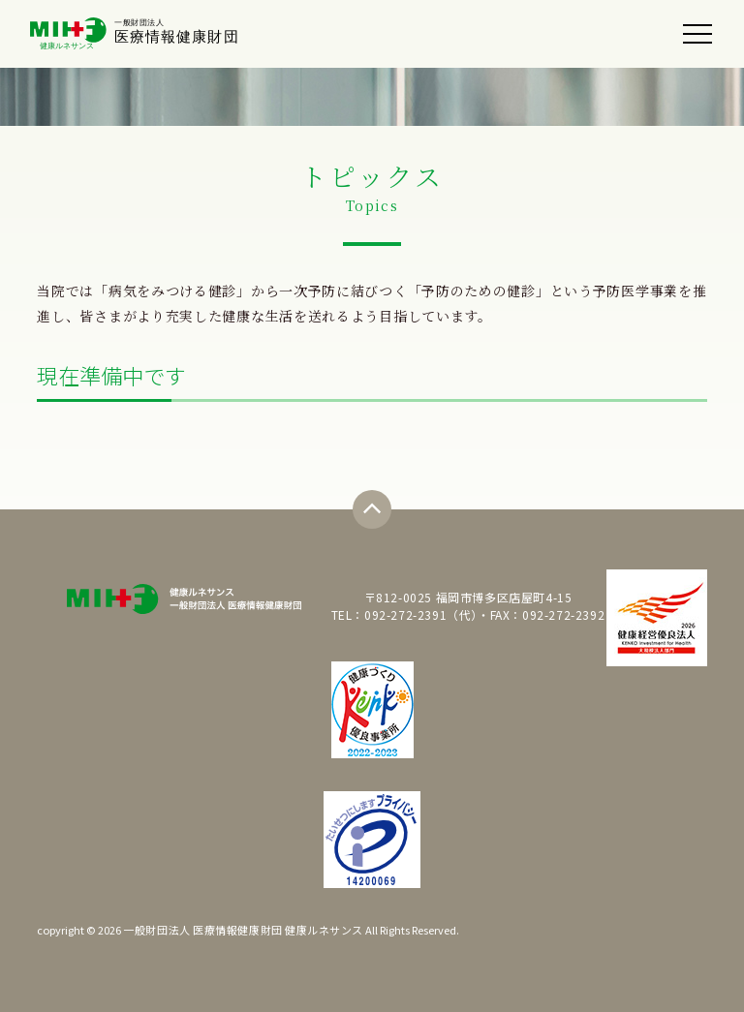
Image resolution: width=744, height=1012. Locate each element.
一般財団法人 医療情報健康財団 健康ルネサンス (243, 929)
